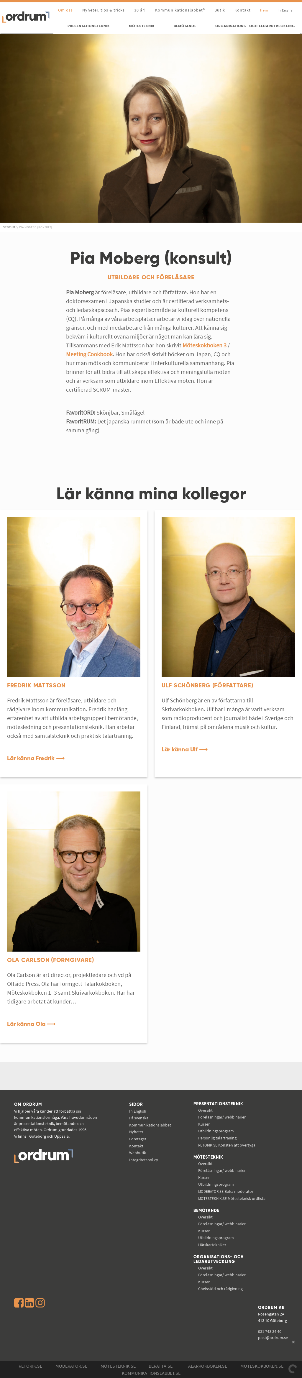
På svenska (138, 1118)
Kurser (204, 1124)
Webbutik (137, 1152)
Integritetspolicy (143, 1159)
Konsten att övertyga (226, 1145)
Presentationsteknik (218, 1104)
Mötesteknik (208, 1157)
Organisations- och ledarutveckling (218, 1259)
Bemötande (206, 1211)
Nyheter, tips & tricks (103, 10)
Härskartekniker (212, 1244)
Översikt (205, 1110)
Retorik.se (30, 1366)
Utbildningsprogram (216, 1131)
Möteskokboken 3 (204, 345)
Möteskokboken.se (261, 1366)
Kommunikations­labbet (150, 1125)
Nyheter (136, 1131)
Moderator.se (71, 1366)
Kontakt (242, 10)
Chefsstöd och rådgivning (220, 1289)
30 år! (140, 10)
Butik (219, 10)
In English (137, 1111)
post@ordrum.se (273, 1338)
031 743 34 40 (269, 1331)
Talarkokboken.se (206, 1366)
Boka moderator (225, 1191)
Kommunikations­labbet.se (151, 1373)
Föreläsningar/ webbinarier (222, 1117)
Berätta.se (161, 1366)
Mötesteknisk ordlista (231, 1198)
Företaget (137, 1139)
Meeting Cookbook (89, 354)
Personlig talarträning (217, 1138)
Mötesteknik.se (118, 1366)
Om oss (65, 10)
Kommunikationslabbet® (180, 10)
